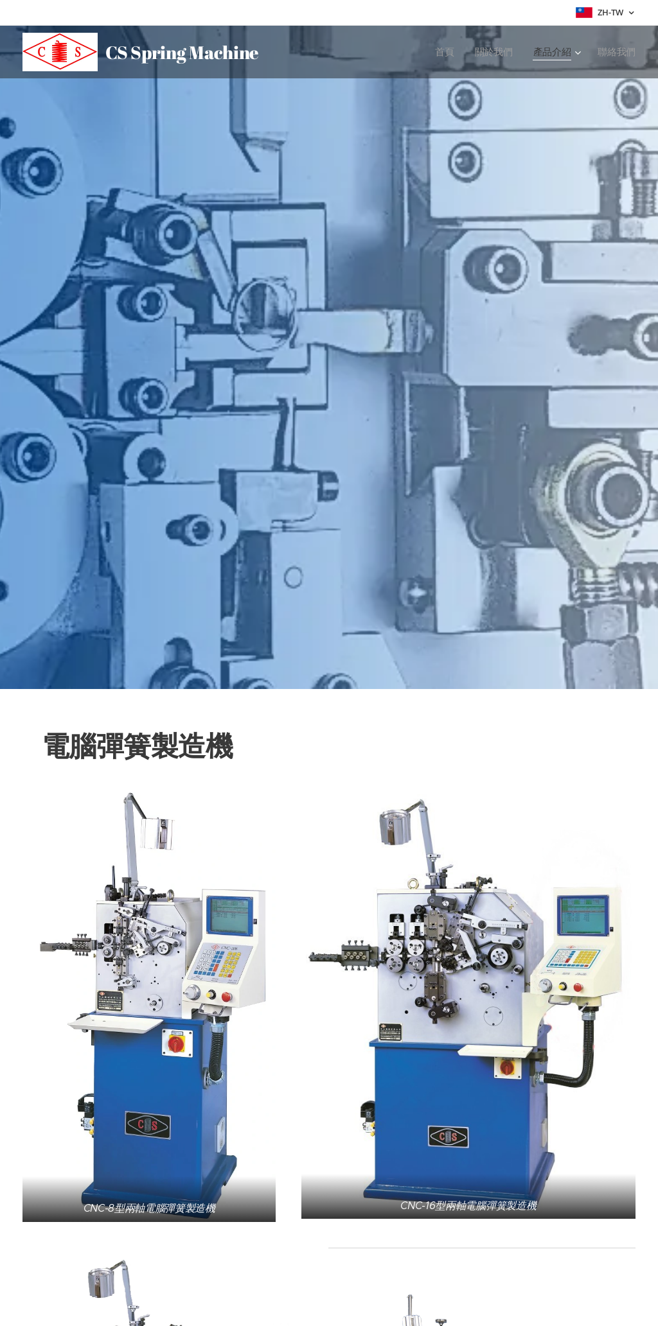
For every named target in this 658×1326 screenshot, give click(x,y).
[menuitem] (445, 52)
